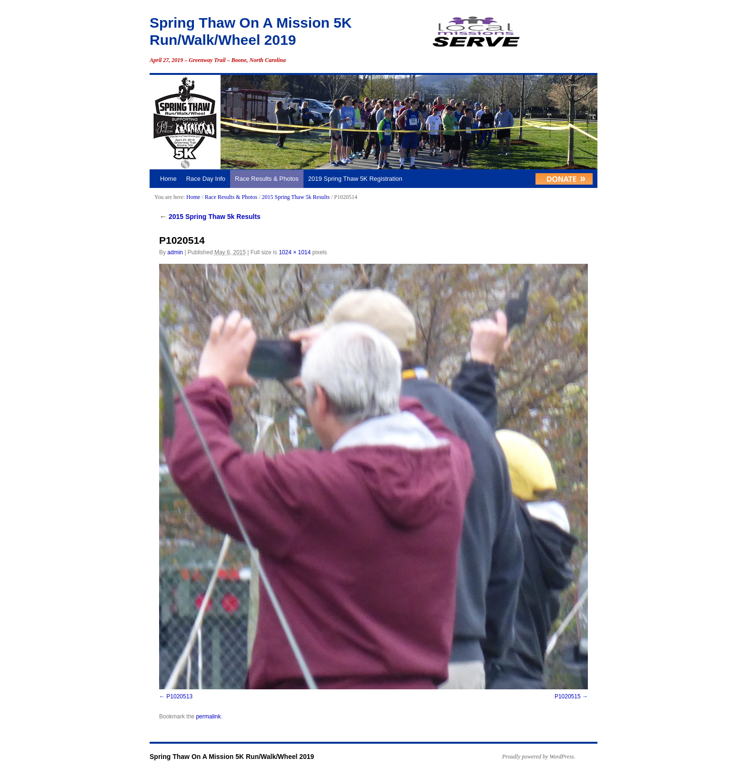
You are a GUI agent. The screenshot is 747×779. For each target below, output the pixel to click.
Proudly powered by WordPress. (538, 756)
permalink (208, 716)
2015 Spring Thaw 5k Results (295, 197)
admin (175, 252)
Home (168, 178)
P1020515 (568, 696)
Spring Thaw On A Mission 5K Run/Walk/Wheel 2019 (232, 756)
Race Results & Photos (267, 178)
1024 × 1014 (295, 252)
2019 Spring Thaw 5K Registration (355, 178)
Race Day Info (205, 178)
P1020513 (179, 696)
